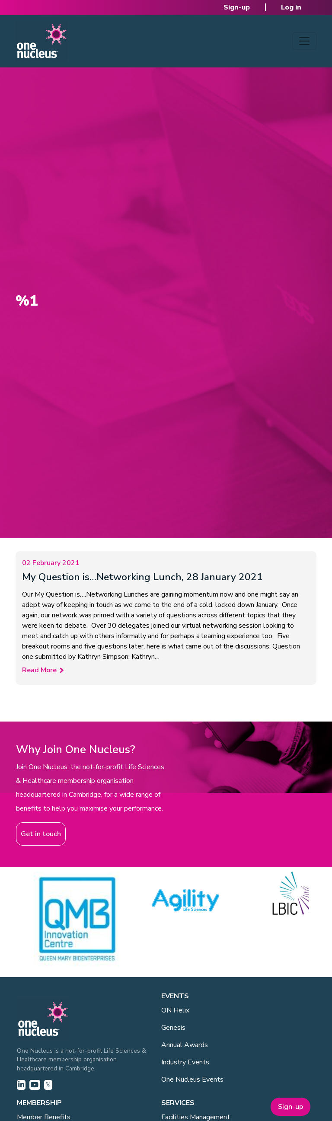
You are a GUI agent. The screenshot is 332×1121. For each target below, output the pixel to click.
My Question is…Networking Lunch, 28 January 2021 (142, 577)
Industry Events (185, 1062)
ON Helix (175, 1010)
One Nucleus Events (192, 1079)
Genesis (173, 1027)
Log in (291, 7)
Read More (39, 670)
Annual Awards (184, 1045)
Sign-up (236, 7)
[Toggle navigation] (304, 41)
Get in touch (41, 834)
